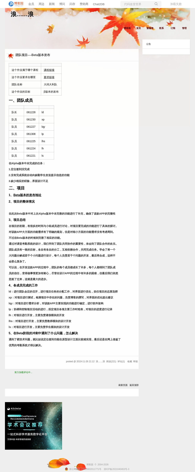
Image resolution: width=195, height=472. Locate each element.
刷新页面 (123, 385)
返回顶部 (134, 385)
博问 (62, 4)
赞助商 (84, 4)
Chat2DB (99, 4)
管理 (184, 28)
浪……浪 (22, 14)
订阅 (173, 28)
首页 (138, 28)
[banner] (15, 4)
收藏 (129, 361)
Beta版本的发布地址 (28, 195)
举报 (135, 361)
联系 (161, 28)
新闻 (52, 4)
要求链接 (49, 77)
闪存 (72, 4)
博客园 (127, 28)
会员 (31, 4)
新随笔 (150, 28)
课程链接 (49, 69)
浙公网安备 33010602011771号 (83, 469)
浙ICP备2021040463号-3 (116, 469)
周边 (41, 4)
